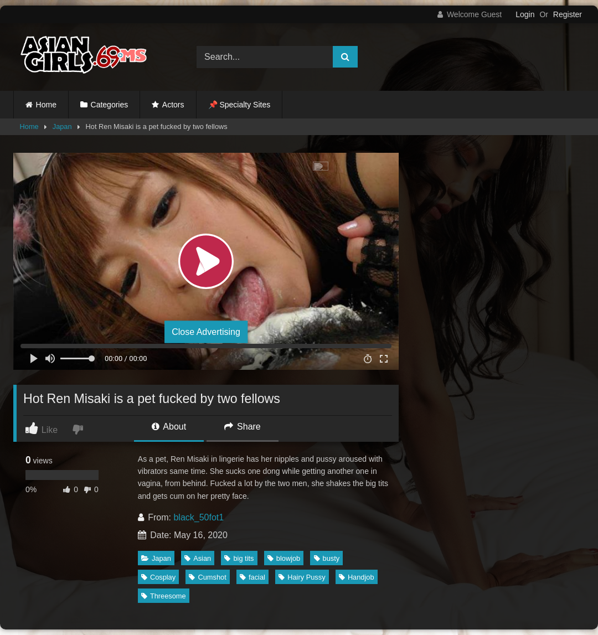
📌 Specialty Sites (239, 104)
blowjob (283, 558)
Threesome (163, 596)
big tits (239, 558)
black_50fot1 (198, 517)
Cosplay (158, 577)
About (169, 426)
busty (327, 558)
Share (242, 426)
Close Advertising (206, 332)
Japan (62, 126)
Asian (197, 558)
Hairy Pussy (302, 577)
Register (567, 14)
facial (252, 577)
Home (46, 104)
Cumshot (207, 577)
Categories (109, 104)
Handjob (356, 577)
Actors (173, 104)
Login (524, 14)
